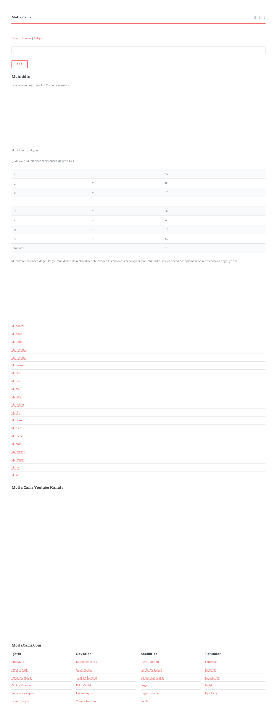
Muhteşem (18, 460)
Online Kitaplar (21, 685)
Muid (14, 475)
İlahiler (145, 701)
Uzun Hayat (84, 669)
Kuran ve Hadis (21, 677)
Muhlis (15, 412)
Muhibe (16, 397)
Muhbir (16, 373)
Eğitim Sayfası (85, 693)
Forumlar (211, 662)
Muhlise (16, 420)
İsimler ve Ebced (151, 669)
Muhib (15, 389)
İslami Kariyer (20, 701)
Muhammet (18, 357)
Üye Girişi (211, 693)
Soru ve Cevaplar (22, 693)
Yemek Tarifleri (86, 701)
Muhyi (15, 467)
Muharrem (18, 365)
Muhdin (16, 381)
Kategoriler (212, 677)
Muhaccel (17, 326)
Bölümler (211, 669)
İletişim (38, 38)
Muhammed (19, 349)
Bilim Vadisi (83, 685)
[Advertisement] (68, 120)
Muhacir (16, 334)
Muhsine (17, 436)
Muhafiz (16, 342)
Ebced (15, 38)
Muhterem (18, 452)
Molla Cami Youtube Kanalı (37, 487)
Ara (19, 64)
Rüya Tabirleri (150, 662)
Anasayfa (17, 662)
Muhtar (16, 444)
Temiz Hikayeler (86, 677)
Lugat (144, 685)
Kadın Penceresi (87, 662)
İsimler (26, 38)
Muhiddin (17, 404)
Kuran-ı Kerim (20, 669)
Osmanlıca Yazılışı (152, 677)
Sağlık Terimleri (151, 693)
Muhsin (16, 428)
